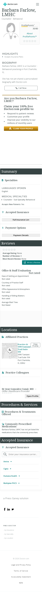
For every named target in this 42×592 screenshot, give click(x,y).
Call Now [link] (21, 88)
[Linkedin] (8, 509)
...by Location (8, 538)
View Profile (35, 345)
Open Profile (32, 396)
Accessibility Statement (21, 577)
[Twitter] (12, 509)
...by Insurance (8, 530)
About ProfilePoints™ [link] (30, 35)
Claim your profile (21, 128)
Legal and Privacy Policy (21, 565)
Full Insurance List (21, 220)
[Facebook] (4, 509)
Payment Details (21, 235)
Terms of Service (21, 571)
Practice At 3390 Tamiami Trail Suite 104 (24, 348)
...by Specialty (8, 534)
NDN (21, 583)
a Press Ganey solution (16, 498)
